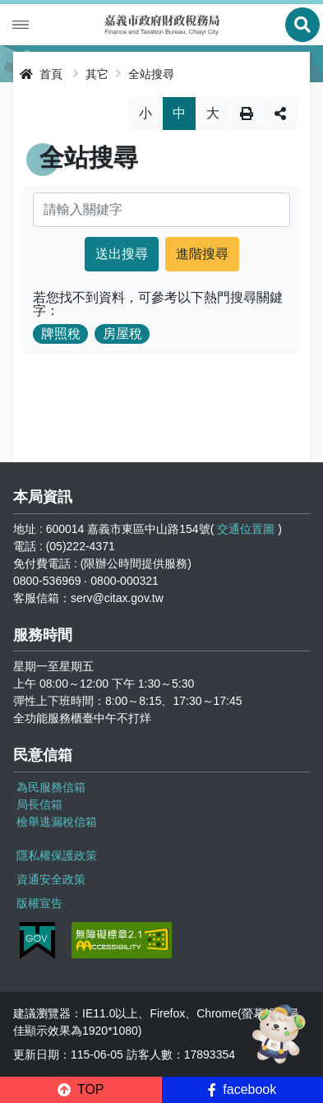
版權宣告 (39, 903)
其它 (96, 74)
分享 (280, 113)
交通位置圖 (246, 528)
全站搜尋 (151, 74)
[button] (81, 1090)
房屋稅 (122, 334)
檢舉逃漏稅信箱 (56, 821)
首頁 (41, 74)
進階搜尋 (202, 254)
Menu (20, 24)
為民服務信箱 (50, 787)
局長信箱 (39, 804)
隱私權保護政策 (56, 855)
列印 (246, 113)
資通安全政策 (50, 879)
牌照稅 (61, 334)
